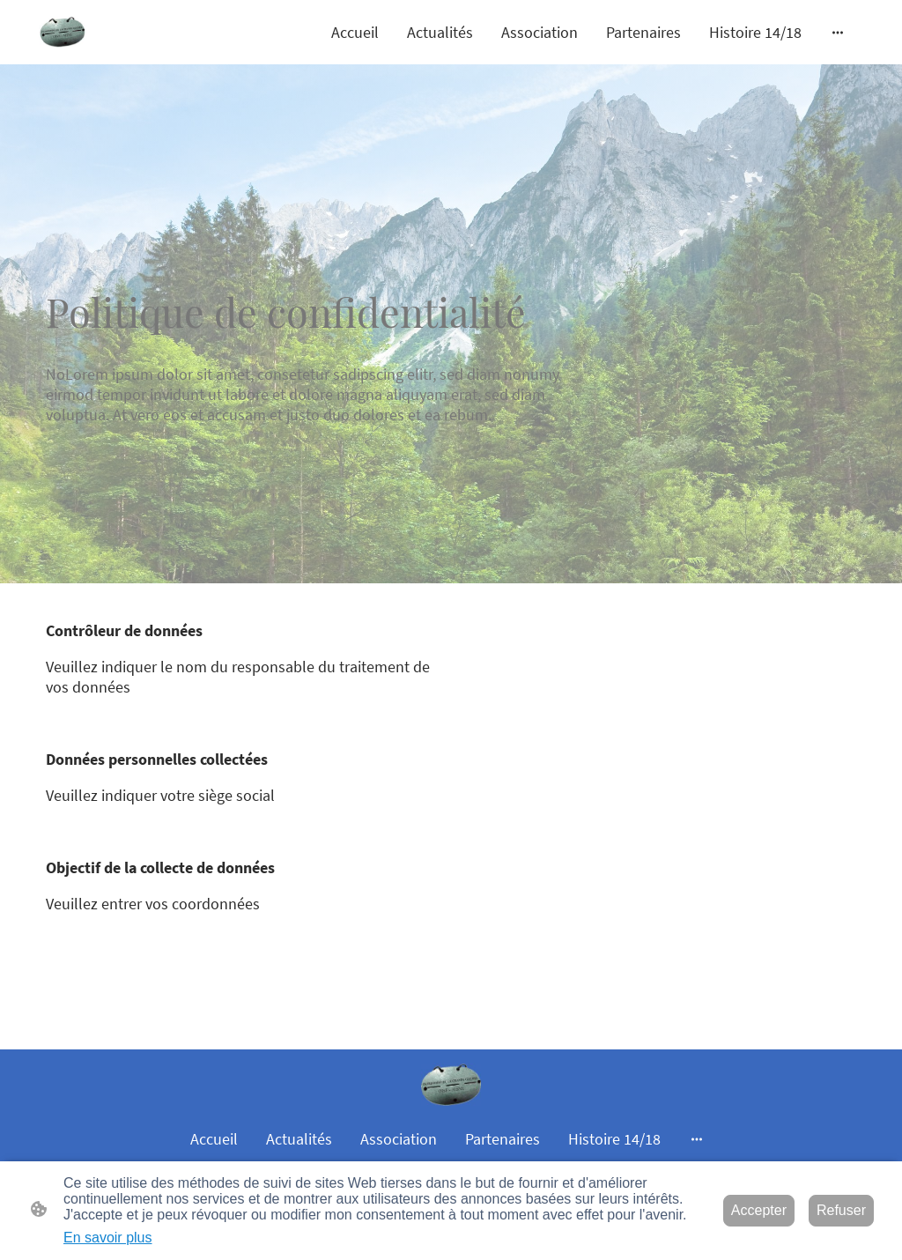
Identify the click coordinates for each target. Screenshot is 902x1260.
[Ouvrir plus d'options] (837, 32)
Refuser (841, 1210)
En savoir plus (107, 1237)
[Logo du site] (63, 32)
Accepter (759, 1210)
